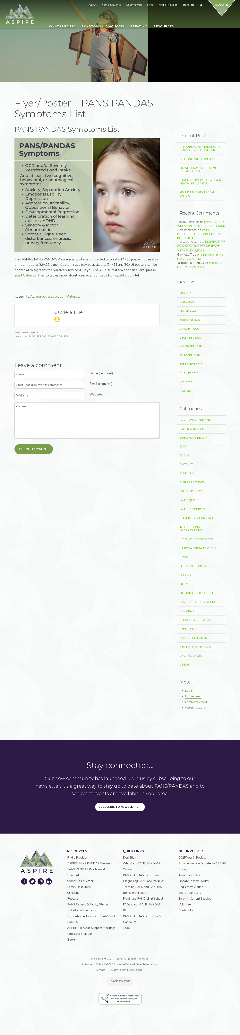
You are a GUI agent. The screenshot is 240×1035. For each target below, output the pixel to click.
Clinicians (187, 473)
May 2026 (186, 293)
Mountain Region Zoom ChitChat (197, 194)
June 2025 (186, 391)
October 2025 (190, 355)
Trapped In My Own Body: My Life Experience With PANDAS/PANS (201, 246)
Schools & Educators (196, 620)
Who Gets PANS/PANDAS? (141, 863)
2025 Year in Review (192, 858)
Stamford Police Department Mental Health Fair (201, 181)
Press (184, 584)
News (184, 557)
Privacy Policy (117, 970)
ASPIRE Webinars (192, 429)
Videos (185, 664)
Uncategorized (191, 655)
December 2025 (190, 338)
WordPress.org (195, 708)
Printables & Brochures (52, 336)
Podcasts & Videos (79, 934)
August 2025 (189, 373)
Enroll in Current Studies (195, 899)
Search (216, 108)
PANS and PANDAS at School (143, 899)
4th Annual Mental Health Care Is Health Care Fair (200, 148)
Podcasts (187, 575)
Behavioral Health (194, 438)
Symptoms (187, 629)
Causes (128, 869)
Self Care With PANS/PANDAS (200, 159)
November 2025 (190, 346)
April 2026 (187, 302)
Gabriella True (34, 275)
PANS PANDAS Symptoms (141, 875)
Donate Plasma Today (194, 881)
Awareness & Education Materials (55, 296)
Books (184, 455)
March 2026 (188, 311)
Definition (129, 858)
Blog (32, 336)
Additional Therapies (195, 420)
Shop (126, 928)
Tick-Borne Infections (81, 910)
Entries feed (193, 696)
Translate (188, 5)
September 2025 (191, 364)
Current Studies (192, 482)
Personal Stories (193, 566)
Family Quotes (190, 500)
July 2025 (186, 382)
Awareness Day (189, 875)
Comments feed (196, 702)
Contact (100, 970)
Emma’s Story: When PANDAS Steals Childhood (201, 224)
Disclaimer (135, 970)
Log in (189, 691)
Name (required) (101, 373)
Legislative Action (191, 887)
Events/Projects (192, 491)
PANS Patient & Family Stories (88, 904)
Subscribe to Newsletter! (120, 807)
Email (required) (100, 384)
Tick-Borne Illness (193, 638)
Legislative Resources (196, 539)
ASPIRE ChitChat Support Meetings (91, 928)
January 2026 (189, 329)
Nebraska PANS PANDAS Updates (200, 257)
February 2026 (190, 320)
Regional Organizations (198, 602)
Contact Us (186, 910)
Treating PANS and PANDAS (142, 887)
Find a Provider (77, 858)
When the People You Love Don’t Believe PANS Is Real (199, 234)
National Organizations (198, 548)
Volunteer (185, 904)
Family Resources (192, 509)
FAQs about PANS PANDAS (142, 904)
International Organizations (191, 528)
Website (95, 394)
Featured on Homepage (197, 518)
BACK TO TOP (120, 981)
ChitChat (186, 464)
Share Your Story (190, 893)
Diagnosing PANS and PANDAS (144, 881)
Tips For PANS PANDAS (195, 647)
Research (187, 611)
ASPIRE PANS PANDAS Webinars (90, 863)
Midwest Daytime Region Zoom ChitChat (198, 169)
